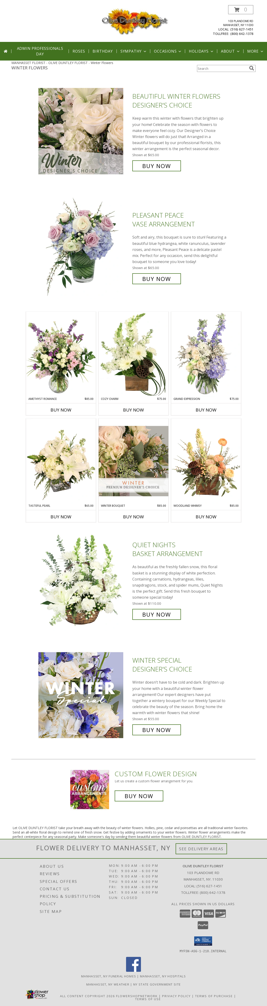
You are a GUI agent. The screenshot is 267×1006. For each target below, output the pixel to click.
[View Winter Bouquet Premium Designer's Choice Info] (133, 461)
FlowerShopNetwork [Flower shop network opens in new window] (137, 996)
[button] (240, 9)
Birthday (103, 51)
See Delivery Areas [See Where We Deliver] (201, 848)
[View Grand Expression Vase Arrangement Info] (206, 354)
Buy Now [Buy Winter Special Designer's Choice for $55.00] (156, 730)
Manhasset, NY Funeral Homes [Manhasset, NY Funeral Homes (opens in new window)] (108, 976)
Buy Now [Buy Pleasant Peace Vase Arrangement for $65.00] (156, 279)
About (230, 51)
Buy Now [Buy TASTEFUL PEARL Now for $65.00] (60, 517)
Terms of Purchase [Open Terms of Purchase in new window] (214, 996)
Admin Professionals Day (40, 51)
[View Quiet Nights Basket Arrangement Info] (84, 579)
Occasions (168, 51)
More (255, 51)
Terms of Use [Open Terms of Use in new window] (148, 999)
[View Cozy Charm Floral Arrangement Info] (133, 354)
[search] (251, 68)
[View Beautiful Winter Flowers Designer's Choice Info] (84, 131)
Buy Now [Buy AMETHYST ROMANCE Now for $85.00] (60, 410)
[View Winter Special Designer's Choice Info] (84, 695)
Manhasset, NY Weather (107, 984)
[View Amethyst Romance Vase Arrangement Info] (61, 354)
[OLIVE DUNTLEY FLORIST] (133, 21)
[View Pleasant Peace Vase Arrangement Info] (84, 247)
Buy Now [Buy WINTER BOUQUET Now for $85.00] (133, 517)
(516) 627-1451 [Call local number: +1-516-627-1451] (241, 29)
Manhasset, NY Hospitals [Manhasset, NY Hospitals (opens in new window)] (163, 976)
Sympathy (133, 51)
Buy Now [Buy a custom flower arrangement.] (139, 796)
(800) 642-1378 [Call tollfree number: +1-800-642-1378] (241, 33)
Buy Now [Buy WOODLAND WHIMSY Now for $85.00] (206, 517)
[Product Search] (222, 68)
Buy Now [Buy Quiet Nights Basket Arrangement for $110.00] (156, 614)
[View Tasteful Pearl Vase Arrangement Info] (61, 461)
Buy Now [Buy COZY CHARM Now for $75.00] (133, 410)
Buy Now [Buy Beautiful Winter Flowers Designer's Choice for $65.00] (156, 166)
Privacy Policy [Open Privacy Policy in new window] (176, 996)
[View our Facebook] (133, 970)
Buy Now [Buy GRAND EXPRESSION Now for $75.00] (206, 410)
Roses (79, 51)
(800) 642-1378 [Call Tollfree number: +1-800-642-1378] (212, 892)
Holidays (201, 51)
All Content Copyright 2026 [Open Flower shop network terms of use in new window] (87, 996)
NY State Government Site (157, 984)
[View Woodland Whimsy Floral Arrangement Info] (206, 461)
